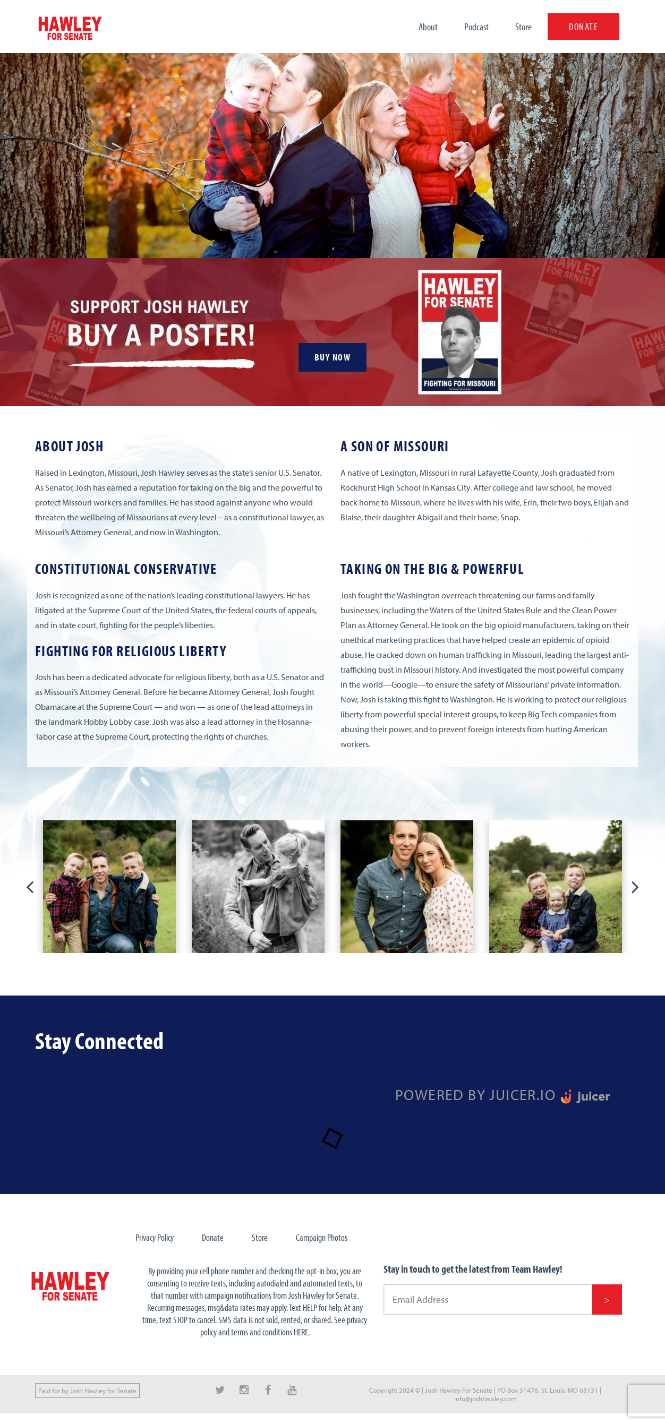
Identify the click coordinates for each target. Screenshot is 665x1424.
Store (523, 26)
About (428, 26)
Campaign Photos (321, 1237)
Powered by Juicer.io (475, 1094)
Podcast (476, 26)
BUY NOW (332, 357)
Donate (213, 1237)
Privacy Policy (154, 1237)
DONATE (583, 26)
